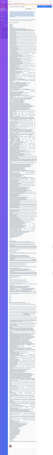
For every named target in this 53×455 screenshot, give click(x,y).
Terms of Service (2, 19)
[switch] (50, 3)
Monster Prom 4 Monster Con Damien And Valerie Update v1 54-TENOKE (21, 12)
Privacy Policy (2, 20)
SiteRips (11, 3)
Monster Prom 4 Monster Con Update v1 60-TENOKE (19, 11)
